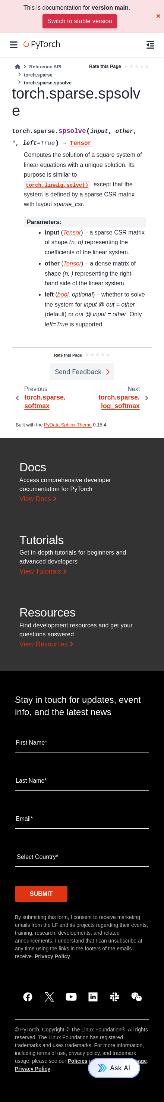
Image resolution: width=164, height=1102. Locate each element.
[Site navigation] (13, 44)
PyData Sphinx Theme (68, 425)
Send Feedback (78, 372)
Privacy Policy (52, 956)
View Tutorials (40, 571)
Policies (78, 1061)
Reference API (45, 66)
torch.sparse (38, 75)
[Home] (17, 67)
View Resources (43, 644)
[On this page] (150, 44)
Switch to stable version (79, 21)
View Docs (35, 499)
